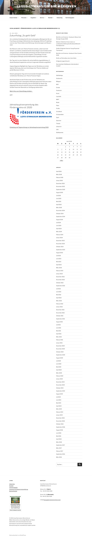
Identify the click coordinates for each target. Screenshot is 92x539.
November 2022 (60, 279)
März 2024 (59, 231)
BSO (57, 84)
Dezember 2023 (60, 240)
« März (61, 160)
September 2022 (60, 285)
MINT (57, 99)
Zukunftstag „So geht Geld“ (23, 35)
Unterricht (58, 126)
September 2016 (60, 454)
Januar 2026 (59, 180)
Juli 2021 (58, 324)
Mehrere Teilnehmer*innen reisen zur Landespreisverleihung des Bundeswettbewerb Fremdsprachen (68, 43)
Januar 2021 (59, 343)
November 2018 (60, 421)
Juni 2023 (58, 258)
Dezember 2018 (60, 418)
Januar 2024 (59, 237)
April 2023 (59, 264)
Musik (57, 102)
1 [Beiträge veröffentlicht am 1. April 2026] (65, 146)
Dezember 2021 (60, 309)
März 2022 (59, 300)
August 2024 (59, 219)
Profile (58, 108)
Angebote (34, 17)
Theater (58, 123)
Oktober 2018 (59, 424)
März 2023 (59, 267)
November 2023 (60, 243)
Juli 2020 (58, 361)
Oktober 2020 (60, 352)
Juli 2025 (58, 195)
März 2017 (59, 448)
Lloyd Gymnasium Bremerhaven (46, 6)
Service (43, 17)
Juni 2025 (58, 198)
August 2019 (59, 394)
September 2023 (60, 249)
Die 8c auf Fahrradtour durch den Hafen (66, 58)
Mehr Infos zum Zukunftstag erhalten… (21, 91)
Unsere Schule (14, 17)
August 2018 (59, 430)
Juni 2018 (58, 433)
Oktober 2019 (59, 388)
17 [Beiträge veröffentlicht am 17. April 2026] (73, 152)
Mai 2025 (58, 201)
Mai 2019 (58, 403)
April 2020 (59, 370)
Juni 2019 (58, 400)
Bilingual (58, 81)
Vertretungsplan (69, 17)
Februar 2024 (59, 234)
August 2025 (59, 192)
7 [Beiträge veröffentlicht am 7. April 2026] (61, 149)
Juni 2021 (58, 327)
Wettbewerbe (59, 132)
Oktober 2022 (59, 282)
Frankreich (59, 90)
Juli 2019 (58, 397)
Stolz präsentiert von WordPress (17, 535)
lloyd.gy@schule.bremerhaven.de (52, 499)
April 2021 (58, 333)
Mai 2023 (58, 261)
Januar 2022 (59, 306)
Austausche (59, 78)
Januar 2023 (59, 273)
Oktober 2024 (59, 213)
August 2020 (59, 358)
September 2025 (60, 189)
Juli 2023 (58, 255)
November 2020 (60, 348)
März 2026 (59, 174)
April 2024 (59, 228)
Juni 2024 (58, 225)
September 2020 (60, 355)
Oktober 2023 (59, 246)
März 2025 (59, 207)
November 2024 (60, 210)
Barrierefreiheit (13, 491)
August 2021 (59, 321)
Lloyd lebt (58, 96)
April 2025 (59, 204)
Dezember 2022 (60, 276)
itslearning (59, 17)
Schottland (59, 111)
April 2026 (59, 171)
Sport (57, 117)
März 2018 (59, 442)
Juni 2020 (58, 364)
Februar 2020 (59, 376)
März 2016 (59, 457)
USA (57, 129)
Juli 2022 (58, 288)
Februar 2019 (59, 412)
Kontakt (51, 17)
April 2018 (58, 439)
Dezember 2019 (60, 382)
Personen (24, 17)
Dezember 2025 (60, 183)
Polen (57, 105)
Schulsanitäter (60, 114)
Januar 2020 (59, 379)
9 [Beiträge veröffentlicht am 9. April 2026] (69, 149)
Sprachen (58, 120)
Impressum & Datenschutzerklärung (18, 489)
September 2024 (60, 216)
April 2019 (58, 406)
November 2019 (60, 385)
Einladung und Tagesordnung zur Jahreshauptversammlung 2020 (29, 127)
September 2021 (60, 318)
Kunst (57, 93)
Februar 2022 (59, 303)
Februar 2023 (59, 270)
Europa (58, 87)
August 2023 (59, 252)
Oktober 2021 (59, 315)
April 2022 (58, 297)
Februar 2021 (59, 339)
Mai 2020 (58, 367)
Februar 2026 (59, 177)
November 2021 (60, 312)
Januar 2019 (59, 415)
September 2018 (60, 427)
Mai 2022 (58, 294)
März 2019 (59, 409)
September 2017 (60, 445)
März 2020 (59, 373)
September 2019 (60, 391)
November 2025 (60, 186)
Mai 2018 (58, 436)
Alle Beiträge (59, 75)
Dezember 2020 (60, 345)
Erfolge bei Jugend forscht (62, 61)
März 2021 (59, 336)
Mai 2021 (58, 330)
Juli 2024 (58, 222)
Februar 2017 (59, 451)
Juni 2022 (58, 291)
